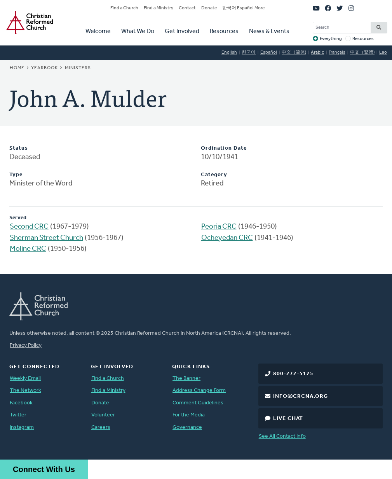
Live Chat (288, 418)
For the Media (188, 415)
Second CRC (29, 227)
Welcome (98, 31)
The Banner (186, 378)
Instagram (22, 427)
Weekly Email (25, 378)
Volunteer (103, 415)
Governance (187, 427)
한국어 (249, 52)
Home (17, 68)
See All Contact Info (282, 436)
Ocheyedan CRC (227, 238)
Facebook (21, 403)
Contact (187, 8)
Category (214, 175)
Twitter (18, 415)
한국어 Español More (243, 8)
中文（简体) (294, 52)
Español (268, 52)
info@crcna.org (300, 396)
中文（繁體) (362, 52)
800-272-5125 (293, 374)
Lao (383, 52)
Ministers (78, 68)
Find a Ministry (158, 8)
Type (16, 175)
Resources (224, 31)
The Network (25, 390)
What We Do (137, 31)
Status (18, 148)
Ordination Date (224, 148)
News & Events (269, 31)
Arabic (317, 52)
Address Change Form (199, 390)
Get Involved (182, 31)
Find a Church (124, 8)
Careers (100, 427)
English (229, 52)
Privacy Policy (26, 345)
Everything (331, 39)
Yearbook (44, 68)
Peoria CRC (219, 227)
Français (337, 52)
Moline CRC (28, 249)
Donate (209, 8)
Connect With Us (44, 469)
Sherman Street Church (46, 238)
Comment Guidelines (197, 403)
